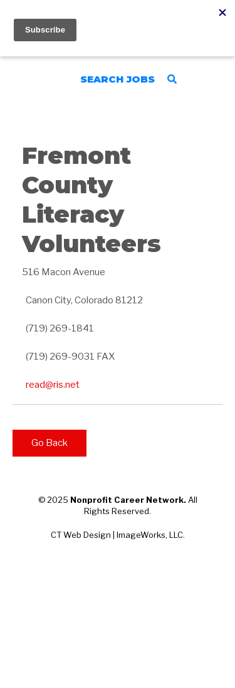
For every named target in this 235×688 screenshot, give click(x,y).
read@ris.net (53, 384)
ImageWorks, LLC (150, 535)
